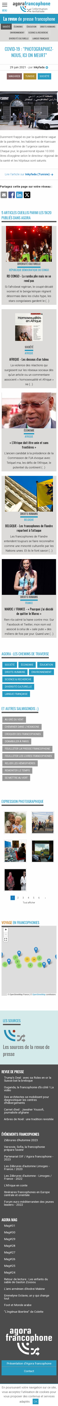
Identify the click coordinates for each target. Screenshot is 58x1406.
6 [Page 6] (39, 898)
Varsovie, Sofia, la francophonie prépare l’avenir (24, 1148)
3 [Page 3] (23, 898)
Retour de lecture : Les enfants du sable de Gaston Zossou (26, 1280)
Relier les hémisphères (20, 763)
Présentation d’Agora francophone (29, 1363)
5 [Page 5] (33, 898)
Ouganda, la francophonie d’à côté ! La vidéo (29, 1088)
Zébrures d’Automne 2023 (21, 1140)
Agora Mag (9, 1219)
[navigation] (4, 7)
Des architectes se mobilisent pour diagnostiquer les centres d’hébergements (26, 1100)
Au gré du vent (14, 719)
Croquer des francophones (23, 734)
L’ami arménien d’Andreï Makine (24, 1289)
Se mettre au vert (16, 777)
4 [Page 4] (28, 898)
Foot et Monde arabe (17, 1305)
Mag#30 (9, 1232)
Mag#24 (9, 1272)
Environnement (17, 32)
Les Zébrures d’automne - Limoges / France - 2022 (28, 1177)
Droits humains (47, 26)
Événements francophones (20, 1133)
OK (35, 1401)
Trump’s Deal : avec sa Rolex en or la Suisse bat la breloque (27, 1079)
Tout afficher (29, 902)
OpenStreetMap (38, 994)
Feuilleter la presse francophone (27, 748)
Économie (18, 26)
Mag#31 (9, 1225)
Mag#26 (9, 1259)
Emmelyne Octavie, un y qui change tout (26, 1297)
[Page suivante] (44, 898)
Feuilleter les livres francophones (28, 756)
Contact (29, 1371)
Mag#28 (9, 1246)
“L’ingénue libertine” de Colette (23, 1311)
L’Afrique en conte (15, 1185)
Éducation (31, 26)
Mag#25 (9, 1266)
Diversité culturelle (19, 38)
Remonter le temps (17, 770)
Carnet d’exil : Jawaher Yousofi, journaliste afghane (24, 1111)
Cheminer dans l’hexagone (22, 726)
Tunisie (29, 76)
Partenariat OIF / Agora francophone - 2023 (28, 1158)
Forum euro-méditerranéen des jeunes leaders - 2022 (29, 1203)
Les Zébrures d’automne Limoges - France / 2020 (27, 1167)
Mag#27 (9, 1252)
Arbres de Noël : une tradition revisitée (29, 1119)
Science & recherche (38, 32)
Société (6, 26)
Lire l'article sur (29, 174)
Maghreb (14, 76)
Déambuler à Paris (17, 741)
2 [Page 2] (18, 898)
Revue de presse (13, 1071)
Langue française (40, 38)
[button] (19, 954)
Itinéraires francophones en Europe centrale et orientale (27, 1193)
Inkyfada (41, 67)
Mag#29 (9, 1239)
